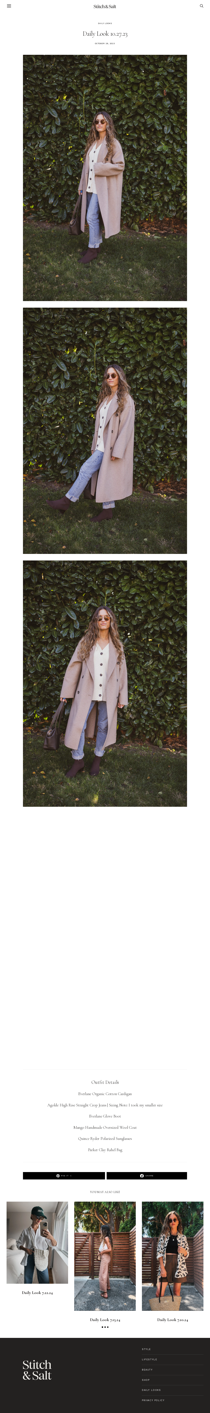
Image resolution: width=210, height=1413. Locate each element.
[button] (102, 1327)
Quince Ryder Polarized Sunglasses (105, 1138)
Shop (146, 1380)
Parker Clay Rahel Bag (105, 1149)
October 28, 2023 (105, 43)
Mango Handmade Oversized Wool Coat (105, 1127)
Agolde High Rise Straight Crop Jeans (76, 1105)
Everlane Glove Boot (105, 1116)
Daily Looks (105, 23)
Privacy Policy (153, 1400)
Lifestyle (149, 1359)
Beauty (147, 1369)
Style (146, 1349)
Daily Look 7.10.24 (172, 1319)
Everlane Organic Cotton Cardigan (105, 1093)
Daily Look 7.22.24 (37, 1292)
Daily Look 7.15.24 (105, 1319)
